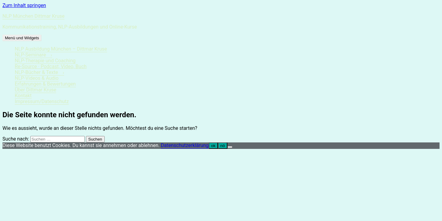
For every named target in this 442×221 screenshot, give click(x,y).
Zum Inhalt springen (24, 5)
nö (222, 145)
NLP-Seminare (30, 55)
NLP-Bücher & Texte (36, 72)
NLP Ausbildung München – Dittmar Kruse (61, 49)
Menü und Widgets (22, 38)
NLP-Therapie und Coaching (45, 61)
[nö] (229, 147)
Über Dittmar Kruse (35, 90)
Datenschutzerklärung (185, 145)
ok (213, 145)
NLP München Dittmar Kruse (33, 16)
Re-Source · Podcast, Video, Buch (51, 66)
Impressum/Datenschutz (42, 101)
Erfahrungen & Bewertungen (45, 84)
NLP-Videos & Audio (37, 78)
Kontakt (23, 96)
